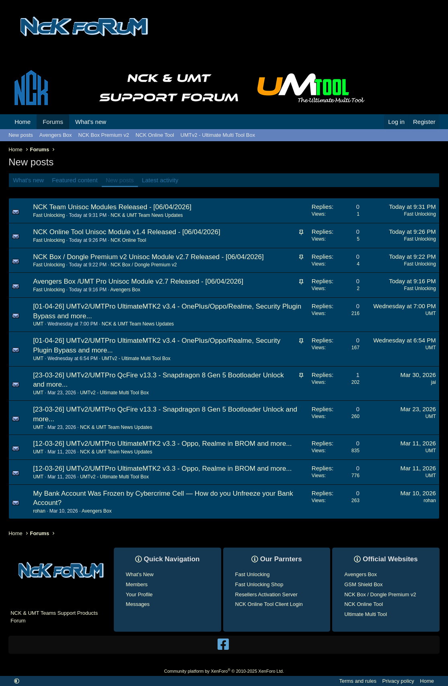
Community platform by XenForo (224, 670)
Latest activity (160, 180)
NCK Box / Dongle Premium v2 (144, 264)
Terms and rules (357, 681)
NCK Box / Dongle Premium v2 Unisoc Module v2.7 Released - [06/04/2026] (148, 256)
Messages (138, 604)
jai (433, 381)
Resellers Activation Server (266, 594)
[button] (112, 121)
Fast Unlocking (252, 574)
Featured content (74, 180)
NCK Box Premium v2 (103, 135)
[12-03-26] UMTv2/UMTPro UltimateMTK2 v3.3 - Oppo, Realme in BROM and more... (162, 443)
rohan (39, 510)
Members (137, 584)
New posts (20, 135)
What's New (140, 574)
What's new (90, 121)
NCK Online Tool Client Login (269, 604)
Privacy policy (398, 681)
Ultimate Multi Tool (365, 614)
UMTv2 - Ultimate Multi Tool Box (218, 135)
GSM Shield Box (363, 584)
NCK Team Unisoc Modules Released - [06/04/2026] (112, 206)
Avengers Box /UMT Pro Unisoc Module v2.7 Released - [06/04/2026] (138, 281)
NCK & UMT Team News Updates (147, 215)
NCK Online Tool (155, 135)
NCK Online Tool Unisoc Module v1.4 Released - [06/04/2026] (126, 231)
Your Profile (139, 594)
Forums (53, 121)
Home (22, 121)
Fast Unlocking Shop (259, 584)
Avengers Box (55, 135)
